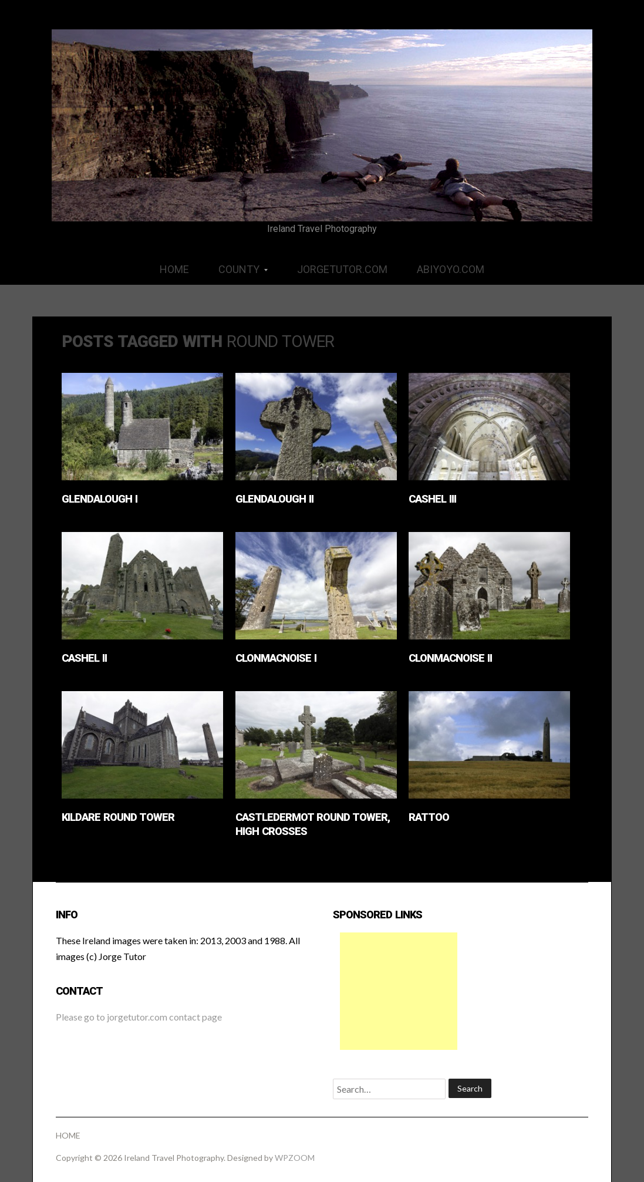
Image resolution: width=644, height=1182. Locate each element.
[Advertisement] (398, 991)
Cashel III (432, 499)
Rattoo (429, 817)
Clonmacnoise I (275, 658)
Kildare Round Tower (118, 817)
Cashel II (84, 658)
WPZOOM (295, 1158)
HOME (174, 269)
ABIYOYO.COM (450, 269)
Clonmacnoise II (450, 658)
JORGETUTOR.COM (342, 269)
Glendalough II (274, 499)
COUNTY (236, 273)
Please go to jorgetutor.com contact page (139, 1016)
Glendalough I (99, 499)
